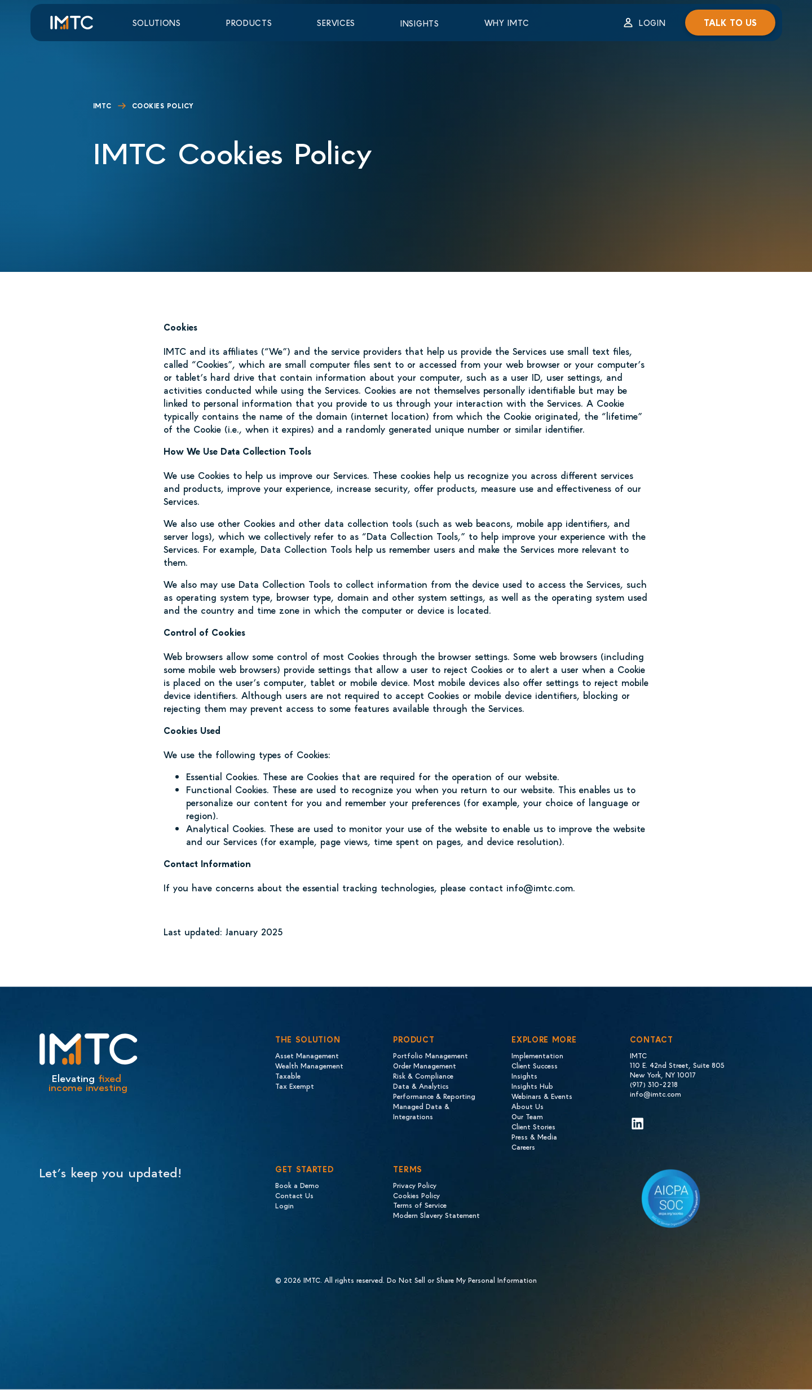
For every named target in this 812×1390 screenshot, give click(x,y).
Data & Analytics (421, 1085)
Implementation (537, 1055)
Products (249, 22)
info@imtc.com (655, 1093)
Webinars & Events (541, 1096)
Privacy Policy (414, 1185)
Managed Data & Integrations (421, 1111)
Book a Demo (297, 1185)
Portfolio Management (430, 1055)
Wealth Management (309, 1065)
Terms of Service (420, 1204)
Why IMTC (506, 22)
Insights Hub (532, 1085)
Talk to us (730, 22)
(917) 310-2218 (654, 1084)
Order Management (424, 1065)
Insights (419, 23)
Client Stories (533, 1126)
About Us (527, 1106)
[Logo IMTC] (81, 23)
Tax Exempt (294, 1085)
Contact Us (294, 1195)
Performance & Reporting (434, 1096)
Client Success (534, 1065)
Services (336, 22)
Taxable (288, 1075)
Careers (523, 1146)
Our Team (527, 1116)
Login (652, 22)
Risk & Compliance (423, 1075)
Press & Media (534, 1136)
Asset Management (307, 1055)
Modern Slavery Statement (436, 1215)
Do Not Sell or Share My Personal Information (462, 1280)
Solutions (157, 22)
